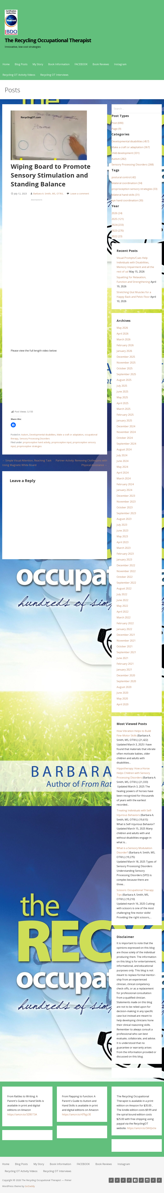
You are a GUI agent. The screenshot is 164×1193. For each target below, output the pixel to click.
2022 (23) (117, 236)
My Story (38, 64)
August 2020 (124, 687)
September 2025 (126, 374)
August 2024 (124, 449)
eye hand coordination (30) (127, 200)
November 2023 (126, 501)
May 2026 (122, 327)
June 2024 (122, 461)
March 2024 (124, 478)
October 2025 (125, 368)
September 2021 (126, 652)
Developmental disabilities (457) (130, 141)
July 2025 (122, 385)
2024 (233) (118, 225)
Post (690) (117, 123)
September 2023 (126, 513)
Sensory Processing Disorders (35, 438)
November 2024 (126, 432)
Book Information (59, 64)
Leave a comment (79, 193)
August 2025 (124, 380)
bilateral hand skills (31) (126, 194)
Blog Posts (21, 64)
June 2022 (122, 600)
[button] (13, 424)
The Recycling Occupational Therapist (48, 40)
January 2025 (124, 420)
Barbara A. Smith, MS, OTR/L (48, 193)
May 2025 (122, 397)
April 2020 (122, 704)
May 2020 (122, 698)
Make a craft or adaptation (70, 434)
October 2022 (125, 577)
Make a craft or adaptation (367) (131, 147)
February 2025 (125, 414)
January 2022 (124, 629)
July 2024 (122, 455)
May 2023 (122, 536)
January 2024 (124, 490)
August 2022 (124, 588)
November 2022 (126, 571)
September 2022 (126, 582)
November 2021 (126, 640)
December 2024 (126, 426)
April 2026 (122, 333)
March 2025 (124, 409)
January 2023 (124, 559)
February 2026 (125, 345)
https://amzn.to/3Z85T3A (22, 1114)
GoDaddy (30, 1186)
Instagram (120, 64)
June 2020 (122, 692)
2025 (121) (118, 219)
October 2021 (125, 646)
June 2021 (122, 658)
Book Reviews (101, 64)
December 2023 (126, 495)
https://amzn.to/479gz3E (76, 1114)
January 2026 (124, 351)
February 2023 (125, 553)
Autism (24, 434)
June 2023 (122, 530)
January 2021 (124, 669)
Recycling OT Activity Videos (19, 75)
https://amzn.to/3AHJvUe (141, 1128)
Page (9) (116, 129)
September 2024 (126, 443)
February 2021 (125, 663)
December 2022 (126, 565)
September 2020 (126, 681)
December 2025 (126, 356)
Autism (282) (119, 159)
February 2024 (125, 484)
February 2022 (125, 623)
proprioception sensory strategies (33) (134, 189)
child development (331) (126, 153)
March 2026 (124, 339)
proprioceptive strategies (29, 446)
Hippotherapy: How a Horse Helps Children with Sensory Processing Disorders (133, 773)
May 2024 (122, 467)
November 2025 (126, 362)
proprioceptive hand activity (36, 442)
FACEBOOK (81, 64)
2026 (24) (117, 213)
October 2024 (125, 438)
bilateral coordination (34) (127, 183)
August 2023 (124, 519)
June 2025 (122, 391)
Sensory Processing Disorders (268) (133, 164)
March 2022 (124, 617)
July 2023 (122, 524)
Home (6, 64)
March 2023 (124, 548)
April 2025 (122, 403)
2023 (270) (118, 230)
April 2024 (122, 472)
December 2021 (126, 634)
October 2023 (125, 507)
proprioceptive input (61, 442)
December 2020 (126, 675)
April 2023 (122, 542)
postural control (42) (124, 177)
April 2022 (122, 611)
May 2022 (122, 606)
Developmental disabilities (42, 434)
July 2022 (122, 594)
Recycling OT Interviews (54, 75)
